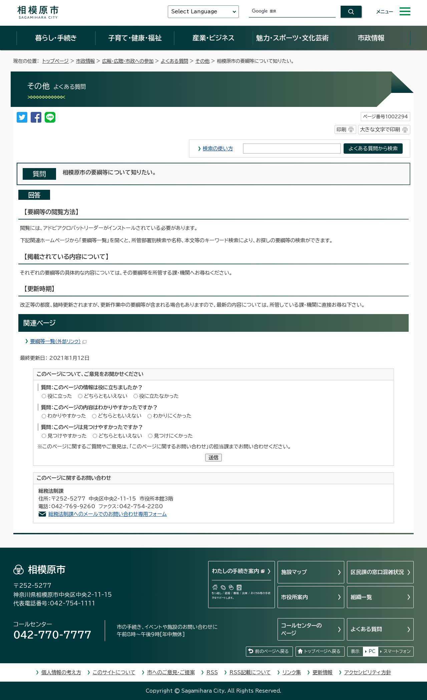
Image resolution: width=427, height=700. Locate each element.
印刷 (341, 129)
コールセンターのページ (301, 629)
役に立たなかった (159, 396)
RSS (212, 672)
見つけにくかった (173, 435)
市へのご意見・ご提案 (171, 672)
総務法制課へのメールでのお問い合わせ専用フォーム (107, 514)
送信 (213, 457)
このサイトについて (114, 672)
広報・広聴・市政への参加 (127, 60)
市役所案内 (294, 597)
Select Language (194, 11)
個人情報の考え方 (61, 672)
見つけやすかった (67, 435)
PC (372, 651)
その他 (202, 60)
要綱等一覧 (58, 341)
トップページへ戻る (322, 651)
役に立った (59, 396)
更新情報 (323, 672)
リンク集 (292, 672)
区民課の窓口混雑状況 (377, 572)
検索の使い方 (218, 148)
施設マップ (294, 572)
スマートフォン (397, 651)
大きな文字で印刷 (380, 129)
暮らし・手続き (56, 37)
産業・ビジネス (213, 37)
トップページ (55, 60)
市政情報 (371, 37)
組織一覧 (361, 597)
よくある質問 (174, 60)
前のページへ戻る (272, 651)
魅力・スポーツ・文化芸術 (292, 37)
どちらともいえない (105, 396)
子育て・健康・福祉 (134, 37)
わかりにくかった (172, 415)
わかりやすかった (66, 415)
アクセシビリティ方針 (367, 672)
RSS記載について (250, 672)
